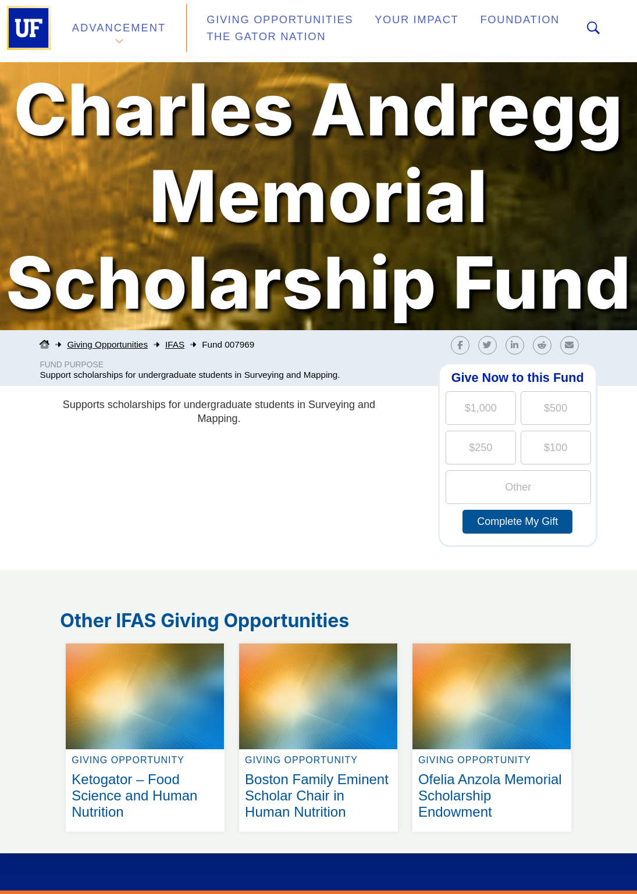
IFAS (174, 344)
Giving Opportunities (265, 25)
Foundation (480, 25)
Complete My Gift (517, 521)
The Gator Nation (253, 37)
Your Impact (387, 25)
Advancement (119, 31)
